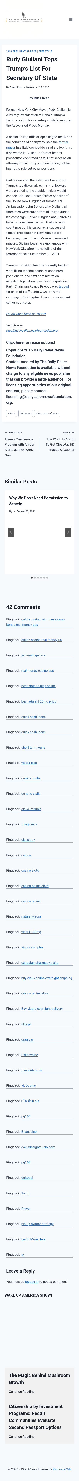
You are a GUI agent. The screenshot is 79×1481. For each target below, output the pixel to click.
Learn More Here (33, 1239)
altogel (26, 1024)
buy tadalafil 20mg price (38, 701)
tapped (64, 286)
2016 (11, 413)
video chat (28, 1085)
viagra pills (29, 763)
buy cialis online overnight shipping (46, 978)
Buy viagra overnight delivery (42, 1009)
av (22, 1254)
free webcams (31, 1070)
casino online (30, 901)
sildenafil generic (33, 655)
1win (24, 1193)
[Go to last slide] (11, 532)
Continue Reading (21, 1391)
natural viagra (31, 916)
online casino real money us (41, 640)
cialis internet (31, 809)
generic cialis (30, 778)
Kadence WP (62, 1469)
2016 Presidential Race (21, 51)
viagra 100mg (31, 932)
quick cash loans (33, 717)
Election (25, 413)
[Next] (68, 532)
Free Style (45, 51)
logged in (32, 1282)
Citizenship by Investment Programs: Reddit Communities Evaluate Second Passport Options (36, 1417)
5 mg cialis (29, 824)
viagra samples (32, 947)
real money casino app (37, 670)
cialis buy (28, 840)
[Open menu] (70, 19)
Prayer (25, 1208)
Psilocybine (29, 1055)
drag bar (27, 1039)
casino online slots (34, 886)
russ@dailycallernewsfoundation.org (32, 330)
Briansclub (29, 1132)
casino (26, 855)
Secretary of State (47, 413)
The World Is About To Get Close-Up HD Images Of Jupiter (58, 441)
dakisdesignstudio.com (38, 1147)
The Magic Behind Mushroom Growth (39, 1379)
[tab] (32, 578)
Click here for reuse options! (30, 342)
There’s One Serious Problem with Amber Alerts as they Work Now (20, 443)
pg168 (25, 1116)
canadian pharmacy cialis (39, 963)
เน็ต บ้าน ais (30, 1101)
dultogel (27, 1178)
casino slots (30, 870)
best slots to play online (38, 686)
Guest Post (16, 87)
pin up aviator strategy (37, 1224)
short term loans (33, 747)
